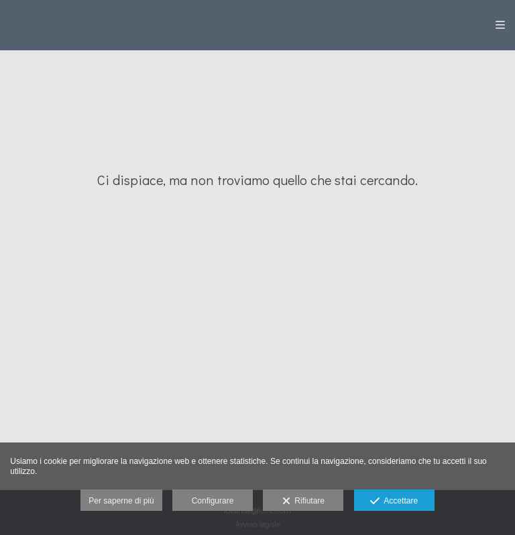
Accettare (394, 501)
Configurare (213, 501)
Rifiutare (303, 501)
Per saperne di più (121, 501)
